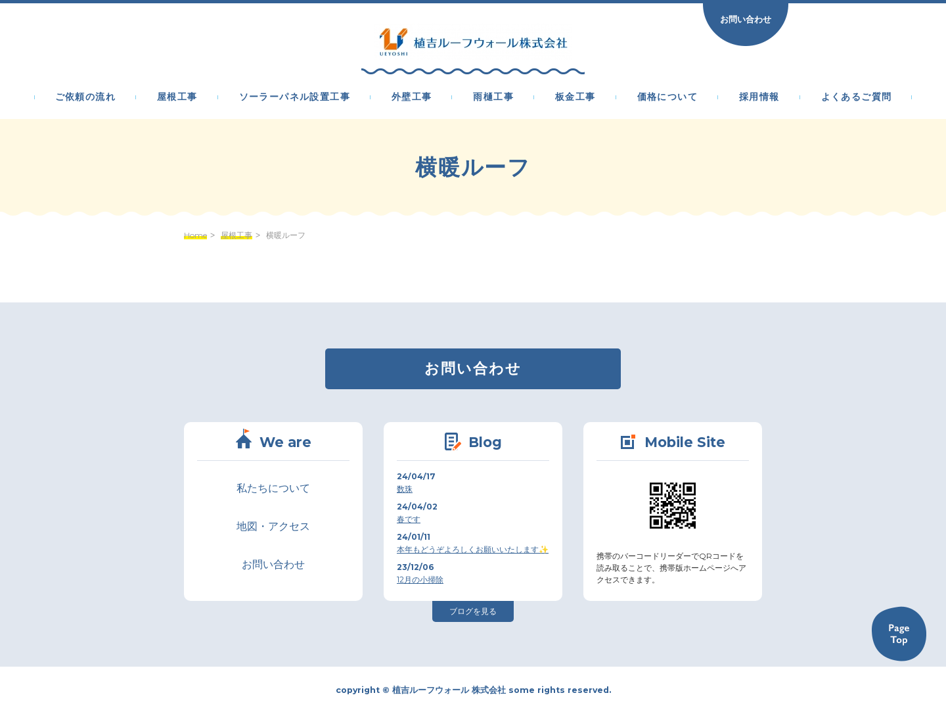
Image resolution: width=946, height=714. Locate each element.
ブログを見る (473, 611)
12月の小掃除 (420, 579)
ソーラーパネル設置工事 (294, 97)
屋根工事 (177, 97)
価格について (667, 97)
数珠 (405, 489)
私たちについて (273, 488)
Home (195, 235)
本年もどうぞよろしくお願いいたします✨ (473, 549)
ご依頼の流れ (85, 97)
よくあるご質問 (856, 97)
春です (408, 519)
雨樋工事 (493, 97)
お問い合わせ (745, 19)
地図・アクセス (273, 526)
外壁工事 (412, 97)
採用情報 (759, 97)
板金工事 (575, 97)
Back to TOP (898, 633)
